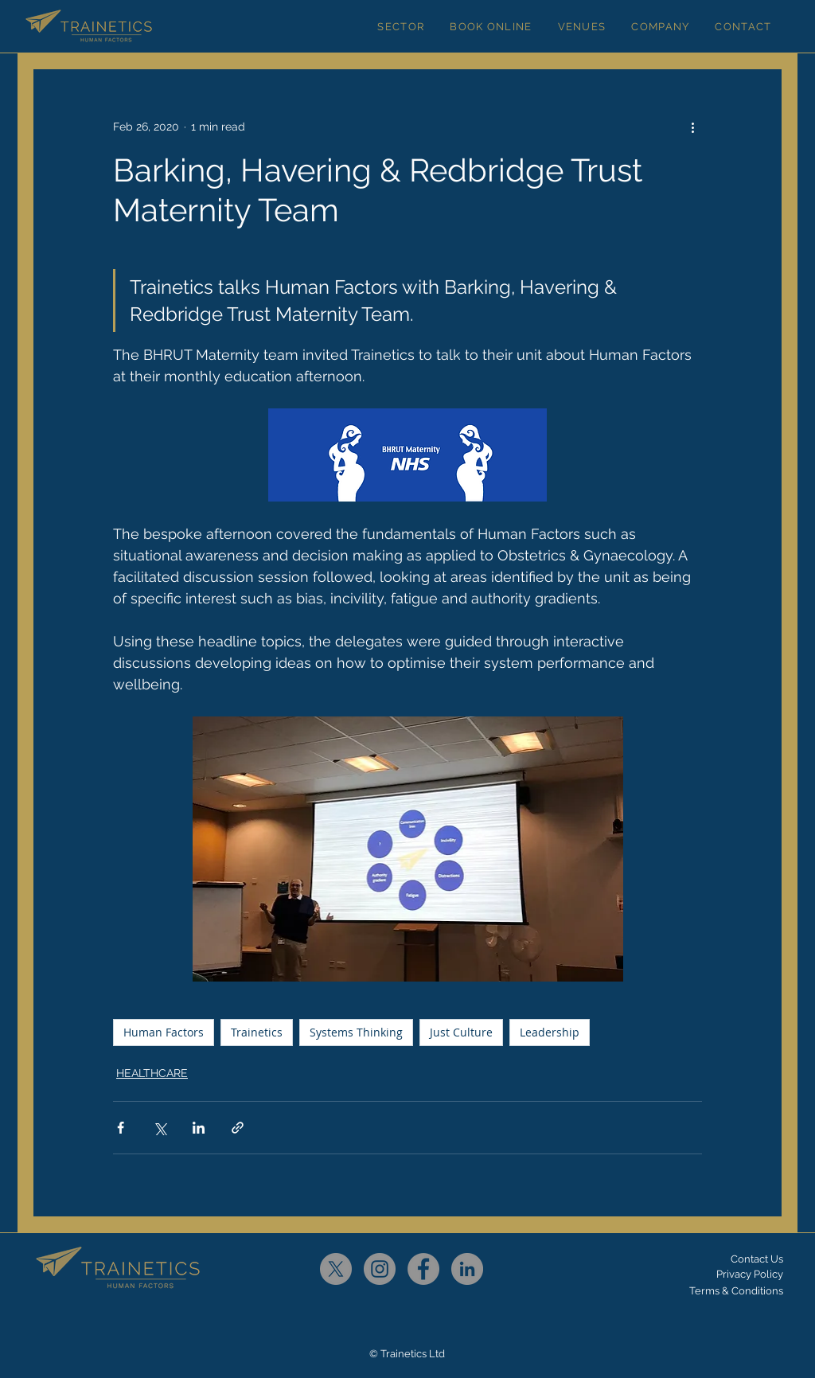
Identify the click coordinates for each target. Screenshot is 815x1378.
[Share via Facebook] (120, 1127)
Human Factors (163, 1032)
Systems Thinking (356, 1032)
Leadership (549, 1032)
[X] (336, 1269)
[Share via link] (237, 1127)
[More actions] (692, 126)
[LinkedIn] (467, 1269)
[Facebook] (423, 1269)
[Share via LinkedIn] (198, 1127)
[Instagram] (380, 1269)
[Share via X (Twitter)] (159, 1127)
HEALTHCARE (152, 1073)
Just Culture (461, 1032)
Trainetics (257, 1032)
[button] (400, 26)
